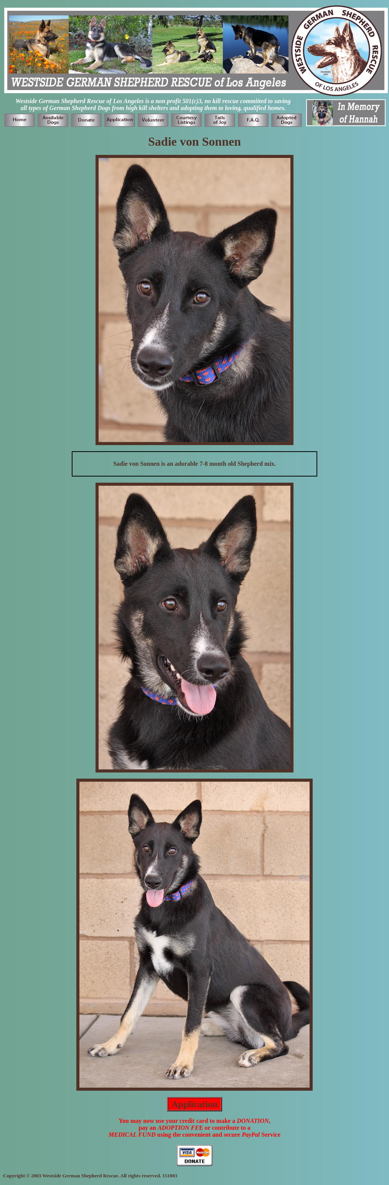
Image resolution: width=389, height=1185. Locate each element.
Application (194, 1104)
